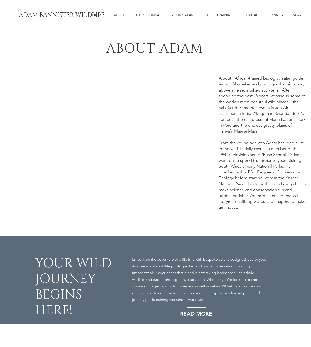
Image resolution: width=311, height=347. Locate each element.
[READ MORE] (199, 314)
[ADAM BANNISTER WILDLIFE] (62, 15)
